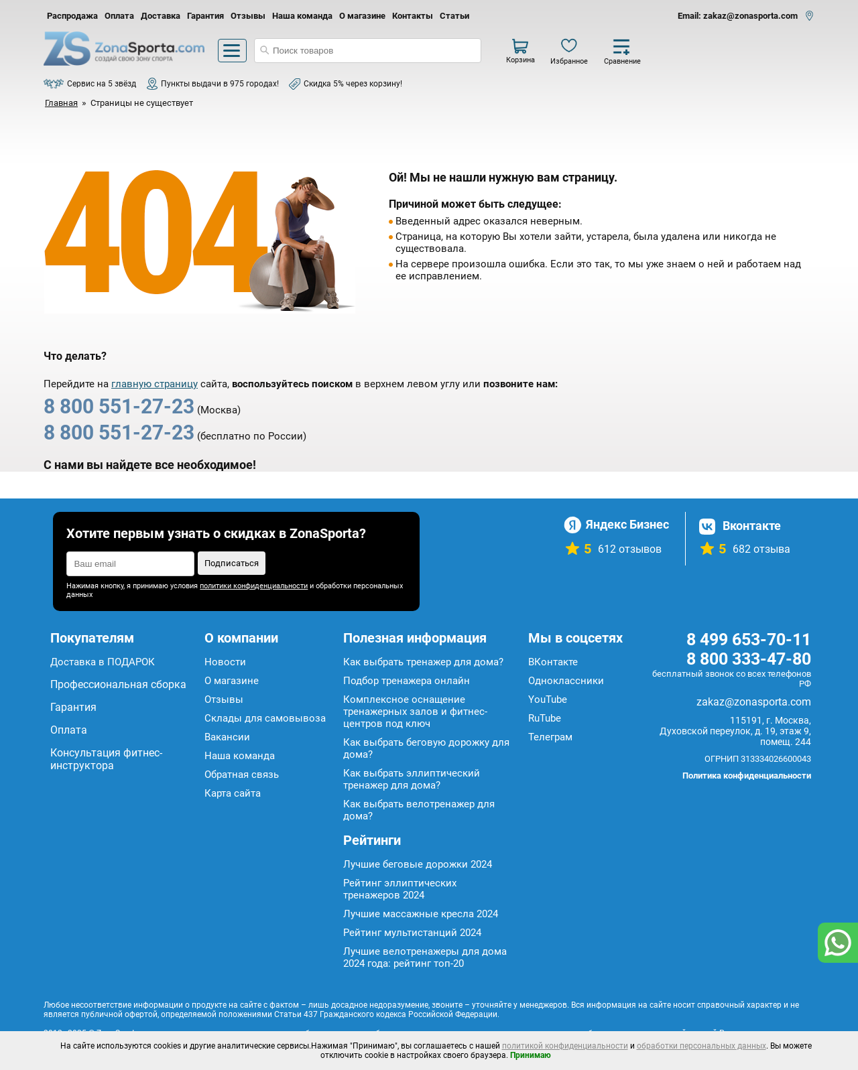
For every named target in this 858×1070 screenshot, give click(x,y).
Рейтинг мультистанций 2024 (412, 933)
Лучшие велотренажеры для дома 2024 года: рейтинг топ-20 (425, 957)
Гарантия (205, 16)
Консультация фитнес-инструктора (106, 759)
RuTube (544, 718)
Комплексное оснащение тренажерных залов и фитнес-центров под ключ (415, 711)
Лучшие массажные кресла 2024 (420, 914)
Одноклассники (566, 681)
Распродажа (72, 16)
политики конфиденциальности (254, 586)
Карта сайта (232, 793)
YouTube (547, 699)
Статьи (454, 16)
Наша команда (302, 16)
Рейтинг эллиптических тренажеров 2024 (399, 889)
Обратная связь (241, 774)
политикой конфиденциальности (565, 1046)
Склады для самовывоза (265, 718)
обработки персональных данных (701, 1046)
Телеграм (550, 737)
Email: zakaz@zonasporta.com (738, 16)
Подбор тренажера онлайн (406, 681)
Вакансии (227, 737)
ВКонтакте (553, 662)
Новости (225, 662)
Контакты (412, 16)
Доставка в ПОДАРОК (102, 662)
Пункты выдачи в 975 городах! (220, 83)
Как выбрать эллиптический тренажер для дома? (411, 779)
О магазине (362, 16)
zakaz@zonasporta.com (753, 701)
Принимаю (530, 1055)
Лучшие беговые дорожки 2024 (417, 864)
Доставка (160, 16)
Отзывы (248, 16)
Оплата (119, 16)
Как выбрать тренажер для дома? (423, 662)
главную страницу (154, 384)
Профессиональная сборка (118, 684)
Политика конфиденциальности (746, 776)
